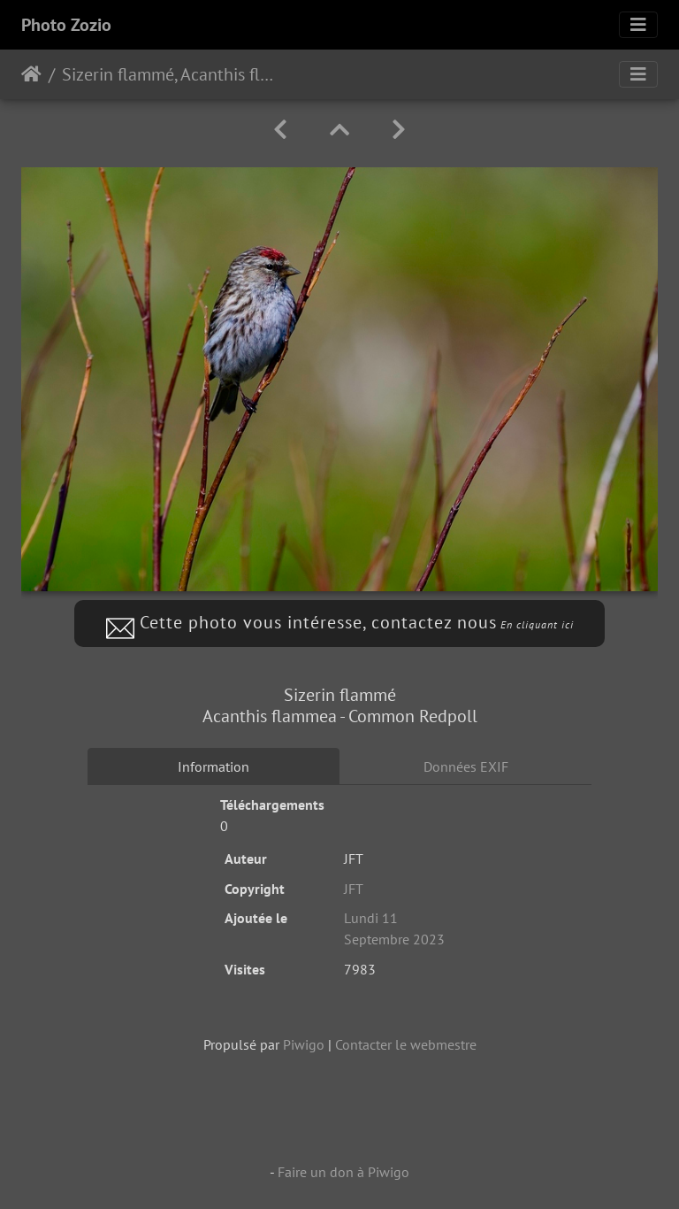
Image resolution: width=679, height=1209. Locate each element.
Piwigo (303, 1044)
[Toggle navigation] (638, 25)
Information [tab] (213, 766)
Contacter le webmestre (406, 1044)
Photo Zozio (66, 24)
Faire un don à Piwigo (343, 1172)
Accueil (31, 74)
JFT (353, 888)
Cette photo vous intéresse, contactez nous (340, 622)
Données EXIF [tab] (465, 766)
